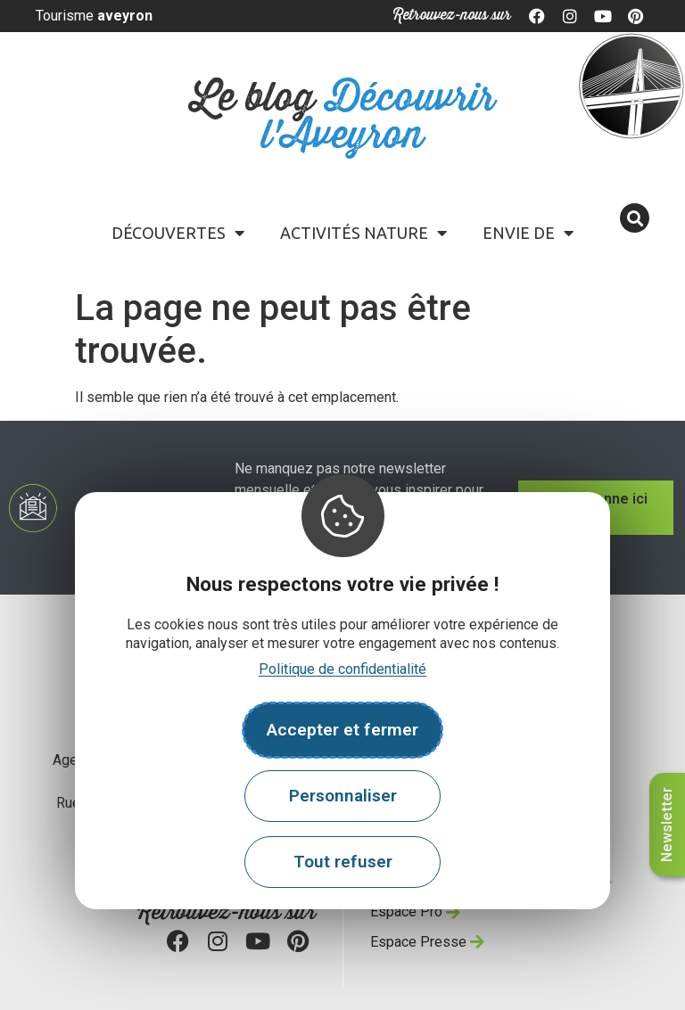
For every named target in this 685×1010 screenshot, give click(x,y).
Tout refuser (342, 861)
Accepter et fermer (342, 729)
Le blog (343, 117)
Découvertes (177, 233)
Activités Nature (363, 233)
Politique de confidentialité (342, 669)
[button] (634, 218)
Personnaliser (343, 795)
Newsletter (666, 824)
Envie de (528, 233)
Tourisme (94, 15)
